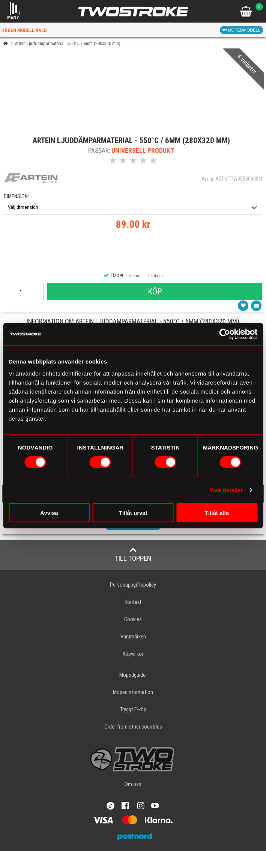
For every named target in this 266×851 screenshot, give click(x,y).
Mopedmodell (241, 30)
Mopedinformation (133, 692)
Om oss (133, 784)
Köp (155, 291)
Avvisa (49, 512)
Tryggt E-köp (133, 709)
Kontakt (133, 602)
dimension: (16, 196)
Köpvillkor (133, 654)
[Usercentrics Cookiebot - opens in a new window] (224, 334)
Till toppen (133, 554)
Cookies (133, 619)
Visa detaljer (226, 490)
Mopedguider (133, 675)
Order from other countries (133, 727)
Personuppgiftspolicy (133, 585)
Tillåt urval (133, 512)
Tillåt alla (217, 512)
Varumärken (133, 637)
